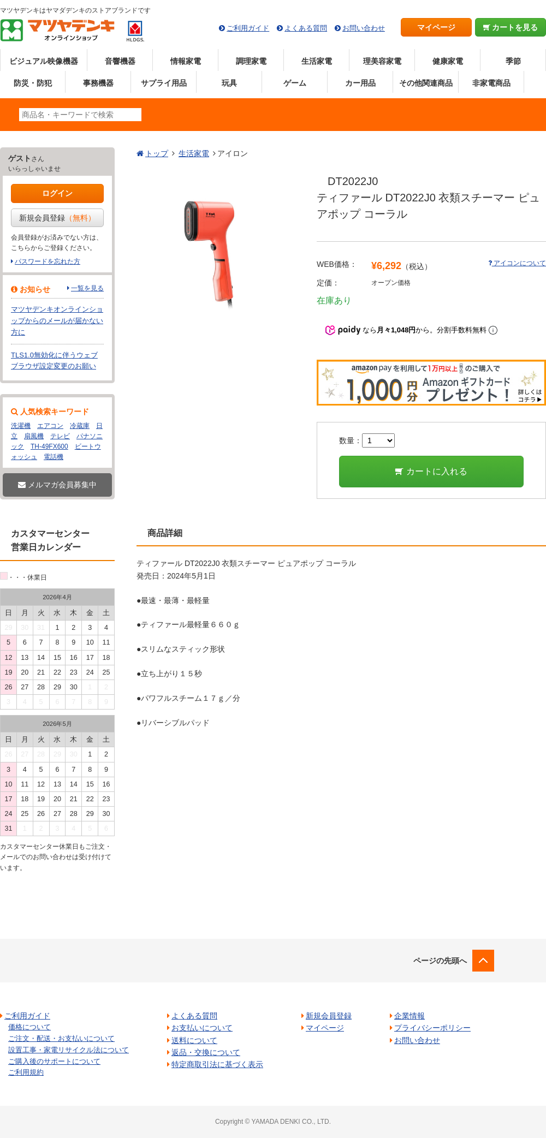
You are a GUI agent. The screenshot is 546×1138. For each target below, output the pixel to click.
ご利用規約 (26, 1072)
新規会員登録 (57, 217)
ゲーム (294, 83)
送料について (194, 1040)
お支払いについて (202, 1027)
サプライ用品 (164, 83)
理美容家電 (382, 61)
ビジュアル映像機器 (43, 61)
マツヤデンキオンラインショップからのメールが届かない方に (57, 320)
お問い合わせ (363, 28)
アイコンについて (517, 263)
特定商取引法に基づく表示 (217, 1064)
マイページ (436, 27)
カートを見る (510, 27)
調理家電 (251, 61)
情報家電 (185, 61)
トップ (156, 153)
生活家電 (316, 61)
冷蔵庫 (80, 426)
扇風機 (34, 436)
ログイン (57, 193)
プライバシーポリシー (432, 1027)
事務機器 (98, 83)
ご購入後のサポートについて (54, 1061)
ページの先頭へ (440, 960)
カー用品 (360, 83)
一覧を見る (87, 288)
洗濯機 (21, 426)
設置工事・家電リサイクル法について (68, 1050)
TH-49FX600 (49, 446)
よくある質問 (305, 28)
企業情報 (409, 1015)
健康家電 (447, 61)
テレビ (60, 436)
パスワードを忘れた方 (47, 261)
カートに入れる (431, 471)
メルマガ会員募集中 (57, 484)
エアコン (50, 426)
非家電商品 (491, 83)
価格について (29, 1027)
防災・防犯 (33, 83)
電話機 (53, 457)
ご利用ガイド (248, 28)
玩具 (229, 83)
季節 (513, 61)
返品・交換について (205, 1052)
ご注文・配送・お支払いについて (61, 1038)
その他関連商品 (426, 83)
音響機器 (120, 61)
